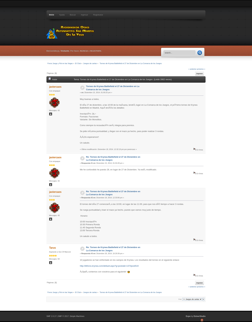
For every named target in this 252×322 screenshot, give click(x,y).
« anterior (192, 69)
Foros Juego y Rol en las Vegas (70, 31)
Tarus (52, 247)
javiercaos (55, 86)
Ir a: (180, 299)
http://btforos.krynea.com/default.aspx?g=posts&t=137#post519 (109, 266)
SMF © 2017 (63, 316)
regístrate (95, 51)
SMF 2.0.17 (51, 316)
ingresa (84, 51)
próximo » (201, 69)
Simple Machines (77, 316)
